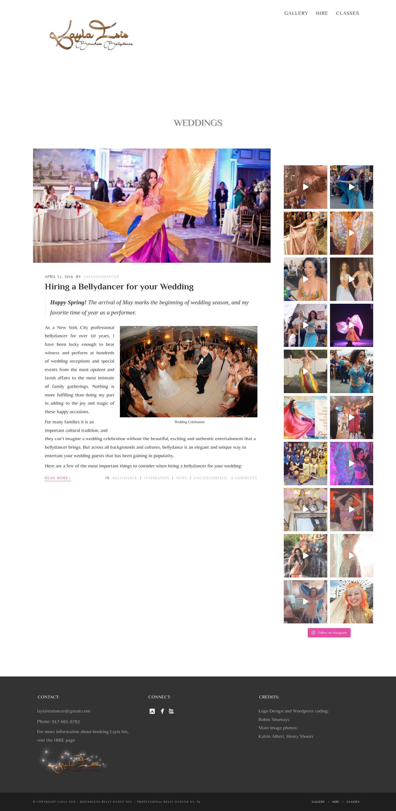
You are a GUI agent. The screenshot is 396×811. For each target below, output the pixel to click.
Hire (322, 13)
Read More (58, 477)
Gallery (296, 13)
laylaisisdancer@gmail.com (63, 711)
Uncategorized (210, 478)
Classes (347, 13)
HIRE (59, 740)
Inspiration (156, 478)
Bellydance (124, 478)
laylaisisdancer (101, 277)
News (181, 478)
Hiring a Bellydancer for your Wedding (119, 286)
